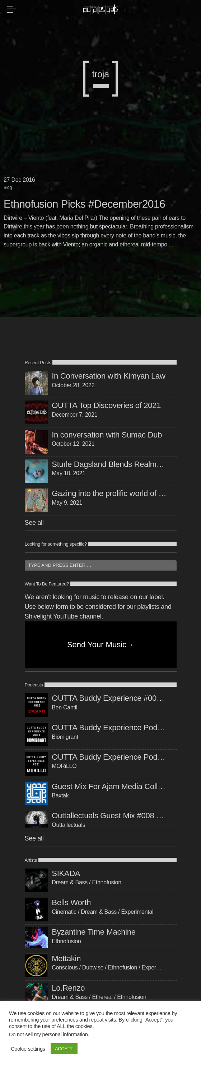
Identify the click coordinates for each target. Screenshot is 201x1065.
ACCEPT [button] (64, 1048)
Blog (8, 187)
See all (34, 522)
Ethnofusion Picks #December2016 (84, 204)
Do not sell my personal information (48, 1034)
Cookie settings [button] (28, 1049)
